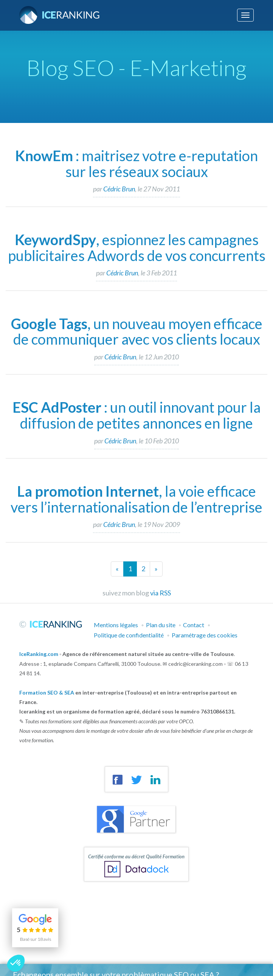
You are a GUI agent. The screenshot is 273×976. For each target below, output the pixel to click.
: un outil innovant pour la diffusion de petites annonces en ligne (136, 415)
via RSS (160, 593)
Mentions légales (116, 624)
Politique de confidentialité (129, 635)
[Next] (156, 569)
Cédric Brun (119, 189)
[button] (16, 963)
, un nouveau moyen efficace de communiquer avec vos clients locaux (136, 331)
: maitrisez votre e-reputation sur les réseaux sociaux (136, 163)
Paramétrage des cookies (204, 635)
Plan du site (160, 624)
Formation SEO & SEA (46, 692)
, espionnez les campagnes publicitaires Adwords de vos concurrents (136, 247)
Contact (193, 624)
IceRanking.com (38, 654)
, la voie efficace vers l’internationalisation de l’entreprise (136, 499)
